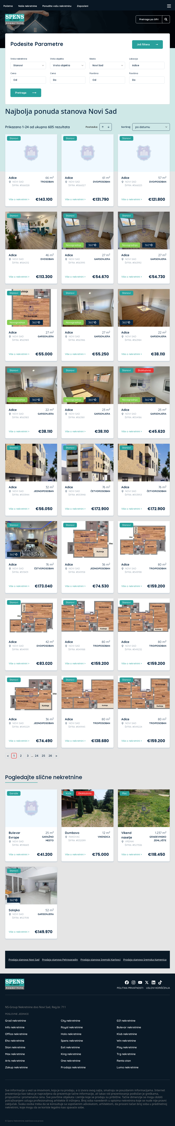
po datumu (142, 125)
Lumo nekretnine (127, 1065)
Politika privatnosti (130, 986)
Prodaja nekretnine (73, 1065)
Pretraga (25, 91)
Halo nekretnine (71, 1032)
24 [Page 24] (36, 754)
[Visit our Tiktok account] (160, 981)
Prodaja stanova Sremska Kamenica (144, 958)
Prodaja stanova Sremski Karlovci (100, 958)
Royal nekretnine (72, 1025)
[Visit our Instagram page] (133, 981)
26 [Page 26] (50, 754)
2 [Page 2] (21, 754)
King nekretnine (71, 1052)
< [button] (8, 754)
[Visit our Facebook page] (127, 981)
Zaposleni (82, 6)
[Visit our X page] (147, 981)
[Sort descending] (108, 125)
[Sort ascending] (102, 125)
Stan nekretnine (15, 1045)
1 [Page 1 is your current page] (14, 754)
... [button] (32, 754)
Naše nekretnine (27, 6)
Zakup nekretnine (16, 1065)
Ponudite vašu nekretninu (56, 6)
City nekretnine (70, 1019)
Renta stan (124, 1059)
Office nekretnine (16, 1032)
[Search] (166, 19)
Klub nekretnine (127, 1032)
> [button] (56, 754)
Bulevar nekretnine (129, 1025)
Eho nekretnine (14, 1039)
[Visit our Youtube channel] (140, 981)
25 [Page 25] (43, 754)
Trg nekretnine (126, 1052)
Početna (8, 6)
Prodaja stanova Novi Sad (24, 958)
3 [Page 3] (28, 754)
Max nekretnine (15, 1052)
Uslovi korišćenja (158, 986)
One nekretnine (70, 1059)
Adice (135, 64)
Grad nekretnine (15, 1019)
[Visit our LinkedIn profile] (153, 981)
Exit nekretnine (70, 1045)
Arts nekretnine (15, 1059)
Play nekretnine (127, 1045)
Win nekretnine (126, 1039)
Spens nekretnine (72, 1039)
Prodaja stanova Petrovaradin (60, 958)
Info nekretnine (14, 1025)
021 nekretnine (126, 1019)
